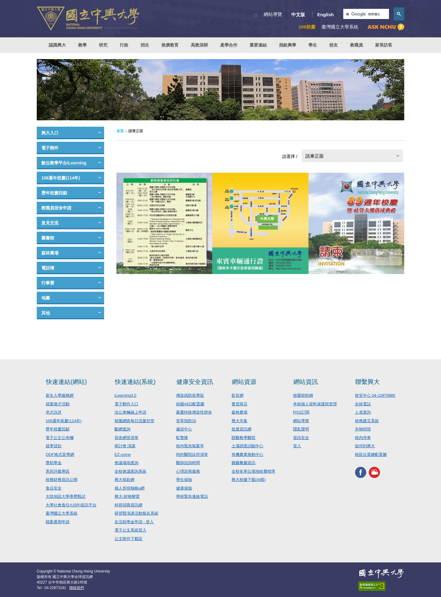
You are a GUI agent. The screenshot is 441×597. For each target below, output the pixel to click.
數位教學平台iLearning (63, 162)
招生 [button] (145, 45)
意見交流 (49, 222)
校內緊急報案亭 (190, 446)
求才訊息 (54, 412)
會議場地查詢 (126, 462)
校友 (333, 45)
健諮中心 (184, 429)
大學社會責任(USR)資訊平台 (71, 505)
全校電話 (363, 404)
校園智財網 (303, 395)
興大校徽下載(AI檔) (249, 479)
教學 (82, 45)
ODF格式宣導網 (60, 454)
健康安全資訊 (194, 381)
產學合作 (228, 45)
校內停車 (363, 437)
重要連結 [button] (258, 45)
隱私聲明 (301, 429)
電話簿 (47, 267)
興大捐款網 (124, 479)
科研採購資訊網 (128, 505)
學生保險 (184, 479)
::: (256, 14)
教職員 (356, 45)
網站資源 (244, 381)
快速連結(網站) (66, 381)
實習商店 (239, 404)
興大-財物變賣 (127, 496)
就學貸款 (54, 446)
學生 (312, 45)
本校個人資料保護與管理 (315, 404)
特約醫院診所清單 (192, 454)
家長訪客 (383, 45)
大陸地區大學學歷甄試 (65, 496)
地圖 (45, 297)
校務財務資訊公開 (61, 479)
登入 (297, 446)
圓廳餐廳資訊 (243, 462)
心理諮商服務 (188, 471)
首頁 (120, 131)
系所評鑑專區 (58, 471)
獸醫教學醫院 (243, 437)
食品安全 (54, 488)
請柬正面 (314, 156)
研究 (103, 45)
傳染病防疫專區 (190, 395)
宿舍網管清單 (126, 437)
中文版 (298, 14)
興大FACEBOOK (360, 472)
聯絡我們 (76, 588)
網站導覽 (273, 14)
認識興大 (57, 45)
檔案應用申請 (58, 522)
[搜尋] (365, 14)
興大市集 (239, 421)
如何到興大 (365, 446)
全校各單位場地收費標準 (253, 471)
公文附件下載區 (128, 538)
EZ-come (123, 454)
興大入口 (49, 132)
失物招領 (363, 429)
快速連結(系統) (135, 381)
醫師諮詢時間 (188, 462)
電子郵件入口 (126, 404)
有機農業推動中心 (247, 454)
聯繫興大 (367, 381)
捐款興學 (287, 45)
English (325, 14)
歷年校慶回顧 (54, 192)
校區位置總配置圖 (371, 454)
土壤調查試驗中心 (247, 446)
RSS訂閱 (301, 412)
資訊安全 (301, 437)
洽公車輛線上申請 (130, 412)
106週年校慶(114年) (60, 177)
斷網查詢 (122, 429)
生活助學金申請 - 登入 (134, 522)
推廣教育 (170, 45)
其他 (45, 312)
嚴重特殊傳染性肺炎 (194, 412)
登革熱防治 (186, 421)
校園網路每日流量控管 (134, 421)
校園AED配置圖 (190, 404)
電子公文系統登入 (130, 530)
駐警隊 (182, 437)
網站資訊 (305, 381)
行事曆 (47, 282)
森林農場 (49, 252)
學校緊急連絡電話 (192, 496)
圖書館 (47, 237)
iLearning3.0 (126, 395)
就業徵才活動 (58, 404)
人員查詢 (363, 412)
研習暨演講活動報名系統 (136, 513)
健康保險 (184, 488)
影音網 (237, 395)
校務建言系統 (367, 421)
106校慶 (307, 26)
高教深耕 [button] (199, 45)
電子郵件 (49, 147)
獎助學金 (54, 462)
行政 (124, 45)
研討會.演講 (125, 446)
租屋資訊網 (241, 429)
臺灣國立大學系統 (61, 513)
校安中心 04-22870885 (375, 395)
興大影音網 (374, 472)
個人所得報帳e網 (130, 488)
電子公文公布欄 (60, 437)
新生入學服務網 (60, 395)
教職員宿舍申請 (56, 207)
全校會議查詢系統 (130, 471)
